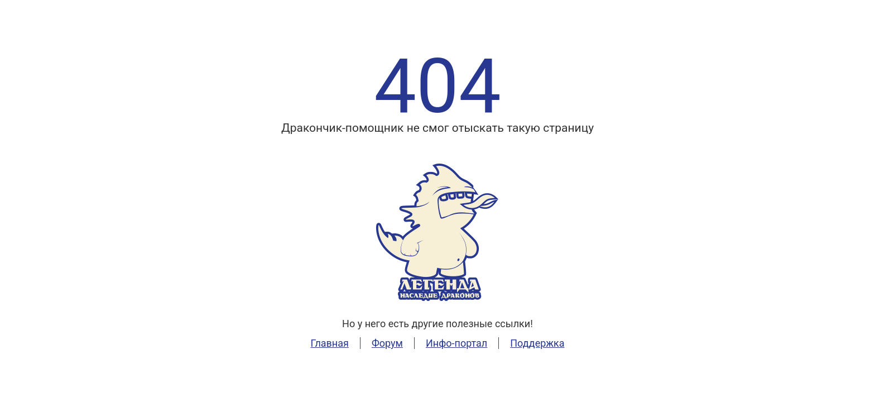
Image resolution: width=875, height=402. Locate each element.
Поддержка (537, 343)
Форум (387, 343)
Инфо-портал (456, 343)
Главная (329, 343)
